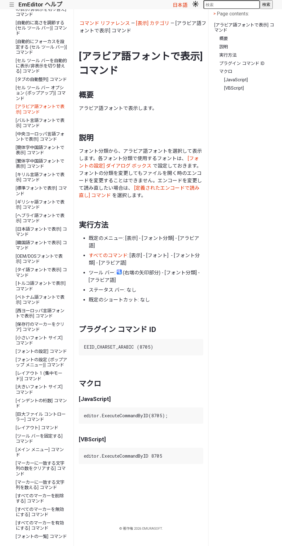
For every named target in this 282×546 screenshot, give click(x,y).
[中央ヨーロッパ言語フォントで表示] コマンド (40, 136)
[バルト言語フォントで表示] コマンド (40, 123)
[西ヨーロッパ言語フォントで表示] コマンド (40, 313)
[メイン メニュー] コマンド (40, 452)
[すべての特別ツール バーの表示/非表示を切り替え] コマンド (41, 9)
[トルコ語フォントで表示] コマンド (41, 286)
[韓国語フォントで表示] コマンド (41, 245)
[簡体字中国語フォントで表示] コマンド (40, 150)
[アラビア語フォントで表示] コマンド (40, 109)
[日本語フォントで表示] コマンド (41, 232)
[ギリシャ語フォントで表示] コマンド (40, 205)
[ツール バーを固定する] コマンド (39, 439)
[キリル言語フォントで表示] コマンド (40, 177)
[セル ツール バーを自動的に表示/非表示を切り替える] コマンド (41, 66)
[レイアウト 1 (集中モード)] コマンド (39, 376)
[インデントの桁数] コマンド (41, 403)
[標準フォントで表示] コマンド (41, 191)
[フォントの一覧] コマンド (41, 536)
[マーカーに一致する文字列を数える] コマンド (40, 485)
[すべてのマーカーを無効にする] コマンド (40, 512)
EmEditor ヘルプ (40, 4)
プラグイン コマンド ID (241, 63)
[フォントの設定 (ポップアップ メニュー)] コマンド (41, 362)
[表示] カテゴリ (152, 23)
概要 (223, 38)
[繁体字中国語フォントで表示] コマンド (40, 164)
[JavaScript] (236, 80)
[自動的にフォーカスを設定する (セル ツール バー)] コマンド (41, 47)
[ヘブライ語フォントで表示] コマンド (40, 218)
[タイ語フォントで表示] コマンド (41, 272)
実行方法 (227, 55)
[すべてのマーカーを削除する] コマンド (40, 498)
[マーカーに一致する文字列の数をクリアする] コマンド (41, 469)
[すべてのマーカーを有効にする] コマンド (40, 525)
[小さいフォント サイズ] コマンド (39, 340)
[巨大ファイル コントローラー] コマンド (41, 417)
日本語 (180, 5)
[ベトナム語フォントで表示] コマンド (40, 300)
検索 (266, 4)
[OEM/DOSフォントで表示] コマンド (39, 259)
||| (12, 4)
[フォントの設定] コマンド (41, 351)
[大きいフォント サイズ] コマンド (39, 389)
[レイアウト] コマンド (37, 428)
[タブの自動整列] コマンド (41, 79)
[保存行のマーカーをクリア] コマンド (40, 327)
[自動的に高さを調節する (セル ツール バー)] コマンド (41, 28)
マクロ (225, 71)
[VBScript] (234, 88)
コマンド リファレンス (104, 23)
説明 (223, 47)
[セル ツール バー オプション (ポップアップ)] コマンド (41, 93)
